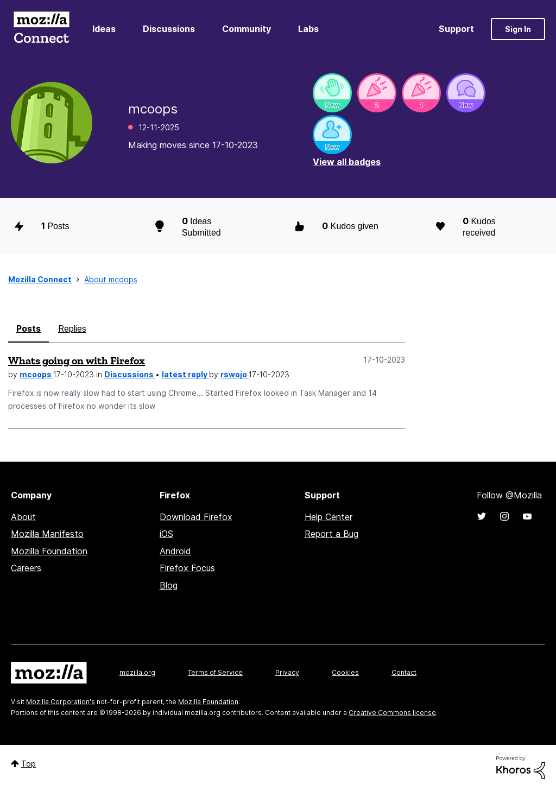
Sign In (518, 29)
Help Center (328, 516)
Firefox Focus (187, 567)
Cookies (345, 672)
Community (246, 28)
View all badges (347, 161)
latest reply (185, 374)
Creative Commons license (392, 712)
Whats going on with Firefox (76, 360)
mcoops (36, 374)
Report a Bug (331, 533)
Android (175, 551)
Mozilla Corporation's (60, 702)
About (23, 516)
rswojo (234, 374)
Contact (403, 672)
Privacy (287, 672)
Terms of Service (215, 672)
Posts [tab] (28, 328)
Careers (26, 567)
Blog (169, 585)
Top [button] (28, 763)
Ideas (104, 28)
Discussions (169, 28)
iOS (166, 533)
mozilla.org (137, 672)
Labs (308, 28)
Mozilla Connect (41, 29)
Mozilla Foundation (49, 551)
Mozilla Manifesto (47, 533)
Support (456, 28)
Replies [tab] (72, 328)
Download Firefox (196, 516)
